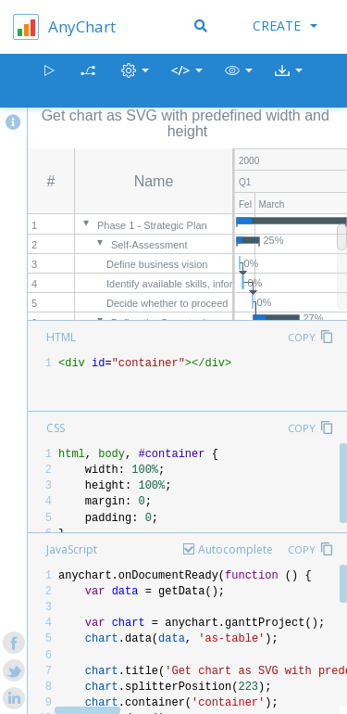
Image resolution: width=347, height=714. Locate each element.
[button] (239, 81)
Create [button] (285, 25)
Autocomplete (235, 549)
